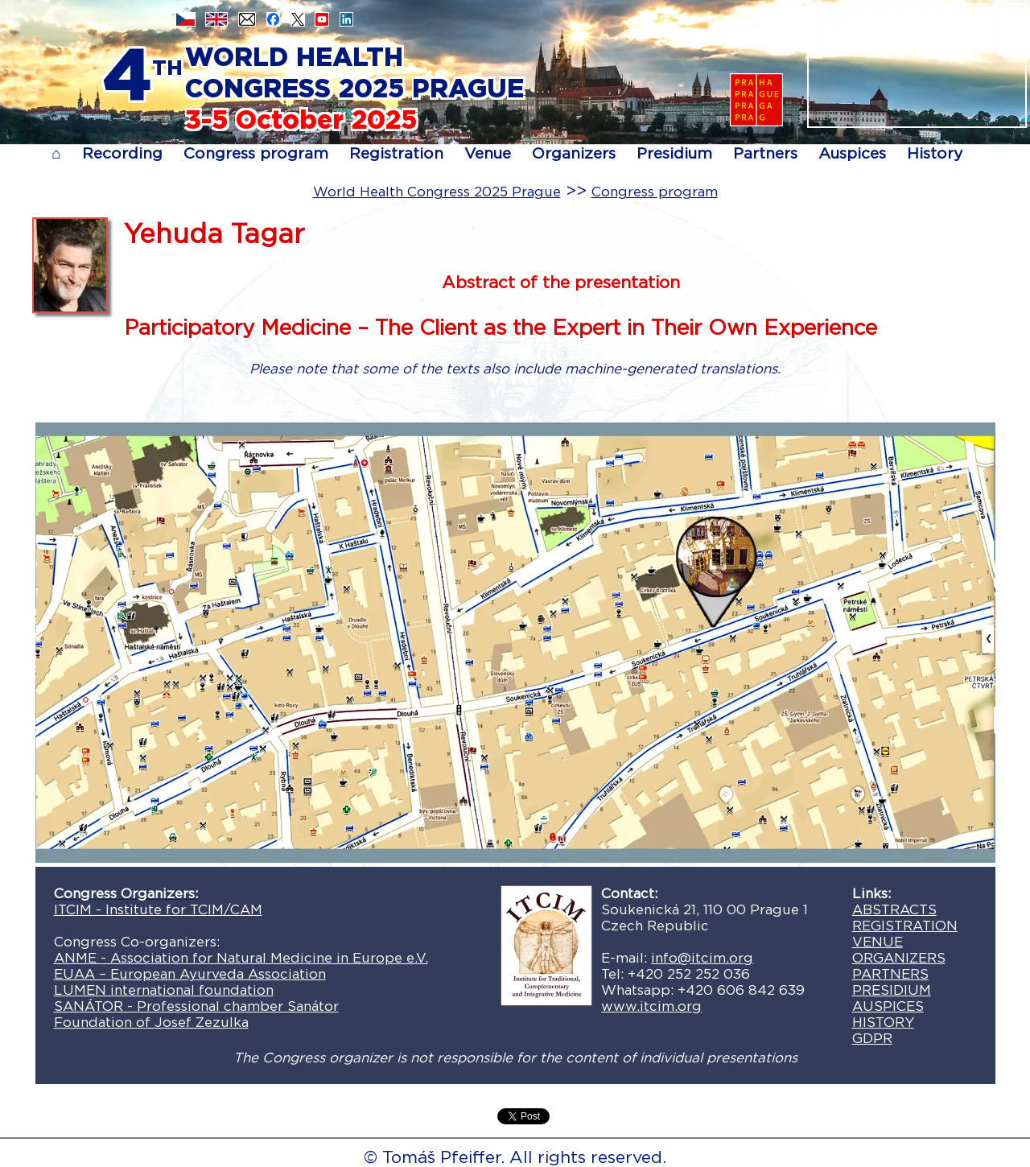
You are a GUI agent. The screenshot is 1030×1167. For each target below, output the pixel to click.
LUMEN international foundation (164, 990)
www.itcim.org (651, 1006)
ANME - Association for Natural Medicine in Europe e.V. (241, 958)
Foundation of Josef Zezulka (151, 1022)
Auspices (852, 153)
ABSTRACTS (894, 909)
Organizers (574, 153)
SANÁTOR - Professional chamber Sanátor (196, 1006)
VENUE (877, 942)
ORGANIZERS (899, 958)
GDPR (872, 1038)
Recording (122, 153)
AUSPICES (888, 1006)
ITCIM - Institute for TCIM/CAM (158, 909)
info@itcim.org (702, 958)
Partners (765, 153)
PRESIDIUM (891, 990)
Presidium (674, 153)
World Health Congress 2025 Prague (437, 192)
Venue (487, 153)
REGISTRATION (905, 926)
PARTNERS (890, 974)
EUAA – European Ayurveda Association (190, 974)
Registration (396, 153)
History (934, 153)
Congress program (255, 153)
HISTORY (883, 1022)
